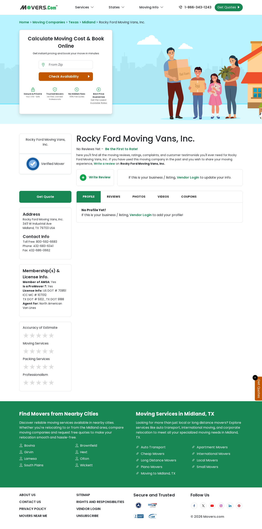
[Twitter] (203, 506)
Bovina (27, 445)
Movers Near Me (33, 515)
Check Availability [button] (70, 76)
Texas (74, 22)
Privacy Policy (32, 508)
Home (24, 22)
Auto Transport (151, 447)
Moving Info (151, 7)
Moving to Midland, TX (155, 473)
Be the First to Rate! (121, 149)
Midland (88, 22)
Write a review (104, 164)
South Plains (31, 465)
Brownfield (86, 445)
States (117, 7)
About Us (27, 495)
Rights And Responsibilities (100, 502)
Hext (81, 452)
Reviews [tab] (113, 197)
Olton (82, 458)
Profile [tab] (89, 197)
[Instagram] (221, 506)
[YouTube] (212, 506)
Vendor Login (188, 177)
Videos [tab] (163, 197)
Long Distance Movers (156, 460)
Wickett (84, 465)
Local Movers (205, 460)
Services (84, 7)
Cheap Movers (150, 453)
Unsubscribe (87, 515)
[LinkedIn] (230, 506)
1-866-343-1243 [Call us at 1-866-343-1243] (195, 7)
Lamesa (28, 458)
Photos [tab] (138, 197)
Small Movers (205, 466)
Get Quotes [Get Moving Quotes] (228, 7)
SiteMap (83, 495)
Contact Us (30, 502)
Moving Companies (49, 22)
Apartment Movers (210, 447)
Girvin (26, 452)
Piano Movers (149, 466)
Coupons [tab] (188, 197)
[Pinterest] (239, 506)
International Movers (211, 453)
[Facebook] (194, 506)
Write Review (95, 177)
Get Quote (45, 196)
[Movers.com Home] (38, 7)
